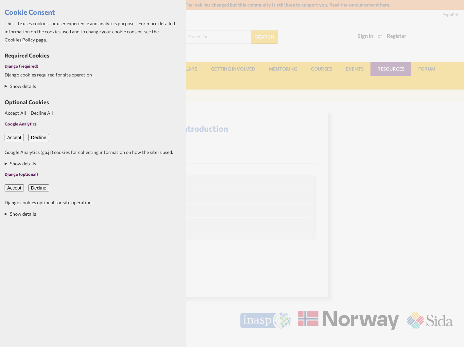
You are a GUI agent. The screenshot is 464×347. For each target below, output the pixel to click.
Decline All (42, 113)
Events (355, 69)
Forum (426, 69)
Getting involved (233, 69)
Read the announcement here (359, 5)
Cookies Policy (20, 39)
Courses (321, 69)
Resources (390, 69)
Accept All (15, 113)
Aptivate (447, 339)
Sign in (365, 36)
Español (450, 14)
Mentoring (283, 69)
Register (396, 36)
